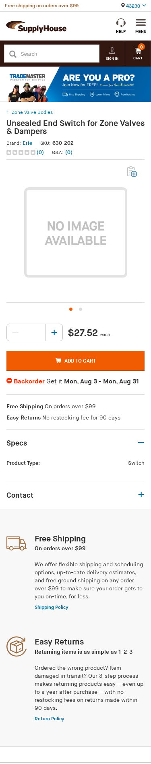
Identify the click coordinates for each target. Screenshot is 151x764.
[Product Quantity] (35, 332)
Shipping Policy (51, 607)
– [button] (141, 443)
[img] (21, 152)
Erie (27, 143)
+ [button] (141, 495)
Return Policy (49, 719)
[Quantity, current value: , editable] (35, 332)
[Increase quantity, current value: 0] (54, 332)
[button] (26, 152)
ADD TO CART (76, 361)
